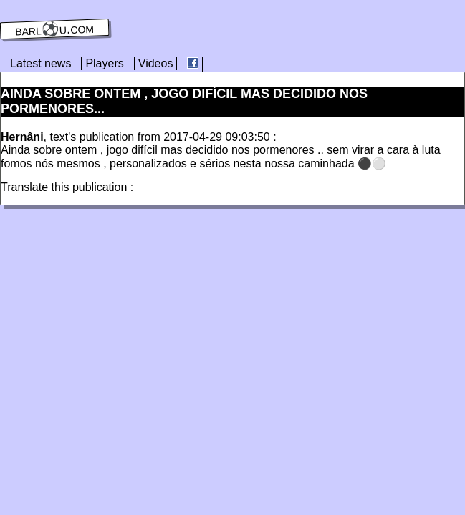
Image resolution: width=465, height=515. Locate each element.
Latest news (40, 63)
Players (104, 63)
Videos (155, 63)
